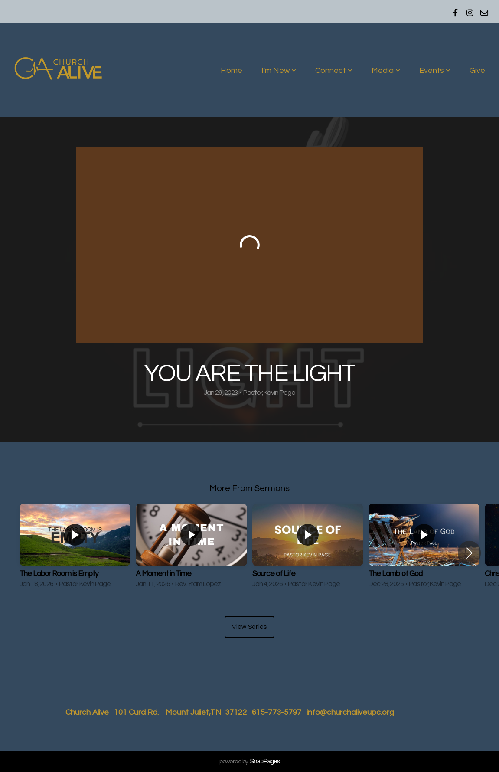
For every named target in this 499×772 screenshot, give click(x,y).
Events (434, 70)
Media (386, 70)
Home (231, 70)
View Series (249, 627)
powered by (249, 762)
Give (477, 70)
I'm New (278, 70)
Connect (333, 70)
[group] (75, 548)
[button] (469, 553)
